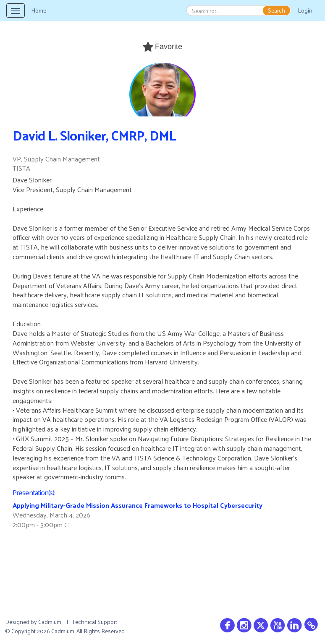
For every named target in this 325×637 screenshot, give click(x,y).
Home (38, 10)
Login (305, 10)
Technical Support (94, 621)
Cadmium (49, 621)
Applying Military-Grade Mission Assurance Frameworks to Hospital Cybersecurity (137, 505)
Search (276, 10)
